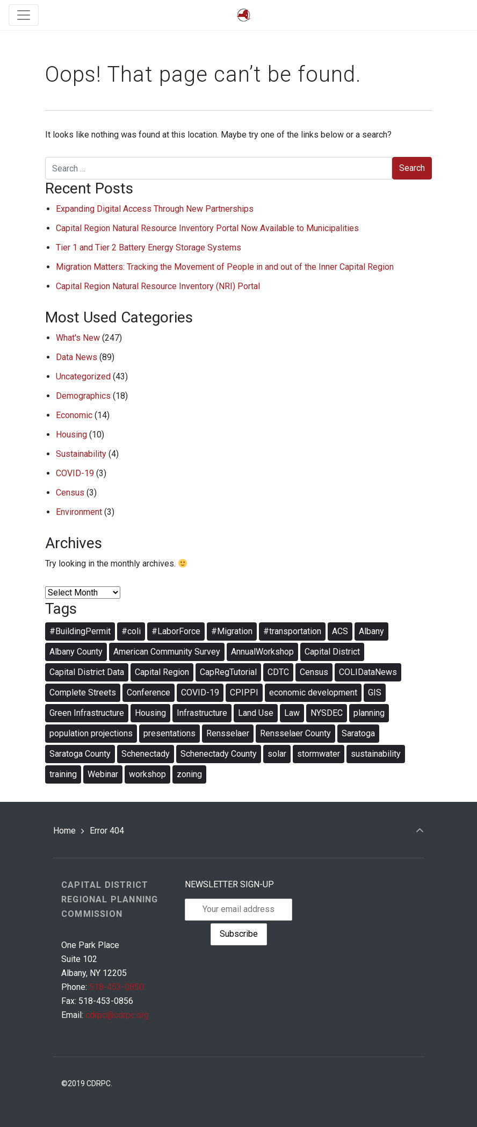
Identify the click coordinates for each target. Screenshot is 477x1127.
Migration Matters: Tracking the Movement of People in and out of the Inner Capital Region (225, 267)
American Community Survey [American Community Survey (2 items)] (166, 652)
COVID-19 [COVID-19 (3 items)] (200, 692)
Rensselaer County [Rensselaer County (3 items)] (295, 733)
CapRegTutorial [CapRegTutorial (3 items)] (228, 672)
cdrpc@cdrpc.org (117, 1015)
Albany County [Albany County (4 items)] (76, 652)
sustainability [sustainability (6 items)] (376, 754)
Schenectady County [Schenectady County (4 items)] (218, 754)
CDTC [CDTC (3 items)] (278, 672)
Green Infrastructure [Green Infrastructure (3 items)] (86, 713)
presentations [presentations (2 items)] (169, 733)
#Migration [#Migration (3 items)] (231, 631)
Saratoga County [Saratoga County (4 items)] (80, 754)
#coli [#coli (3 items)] (131, 631)
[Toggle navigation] (24, 15)
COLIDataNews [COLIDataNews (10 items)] (368, 672)
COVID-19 (75, 473)
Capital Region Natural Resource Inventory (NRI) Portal (158, 286)
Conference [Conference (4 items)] (148, 692)
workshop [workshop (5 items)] (147, 774)
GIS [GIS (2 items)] (374, 692)
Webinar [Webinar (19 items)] (103, 774)
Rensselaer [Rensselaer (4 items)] (227, 733)
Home (64, 830)
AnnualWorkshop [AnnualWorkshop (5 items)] (262, 652)
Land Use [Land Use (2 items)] (255, 713)
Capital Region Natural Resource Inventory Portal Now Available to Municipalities (207, 228)
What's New (78, 338)
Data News (76, 357)
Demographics (83, 396)
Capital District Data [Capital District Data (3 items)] (86, 672)
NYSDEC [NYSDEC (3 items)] (326, 713)
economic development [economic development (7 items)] (313, 692)
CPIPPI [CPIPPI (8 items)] (244, 692)
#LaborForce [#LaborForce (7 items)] (175, 631)
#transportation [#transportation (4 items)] (292, 631)
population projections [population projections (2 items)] (91, 733)
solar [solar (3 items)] (277, 754)
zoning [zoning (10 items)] (189, 774)
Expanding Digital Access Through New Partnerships (155, 209)
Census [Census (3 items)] (314, 672)
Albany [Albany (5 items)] (371, 631)
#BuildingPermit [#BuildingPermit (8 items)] (80, 631)
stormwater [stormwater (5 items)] (318, 754)
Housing (71, 434)
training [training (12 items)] (63, 774)
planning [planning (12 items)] (369, 713)
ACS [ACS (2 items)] (340, 631)
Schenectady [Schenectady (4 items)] (145, 754)
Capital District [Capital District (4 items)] (332, 652)
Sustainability (81, 454)
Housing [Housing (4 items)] (150, 713)
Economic (74, 415)
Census (70, 492)
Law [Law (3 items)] (292, 713)
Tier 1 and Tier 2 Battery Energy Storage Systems (148, 247)
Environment (79, 512)
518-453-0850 (116, 987)
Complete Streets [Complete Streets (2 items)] (82, 692)
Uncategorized (83, 376)
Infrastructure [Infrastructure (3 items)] (202, 713)
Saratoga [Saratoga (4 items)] (358, 733)
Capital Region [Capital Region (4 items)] (162, 672)
